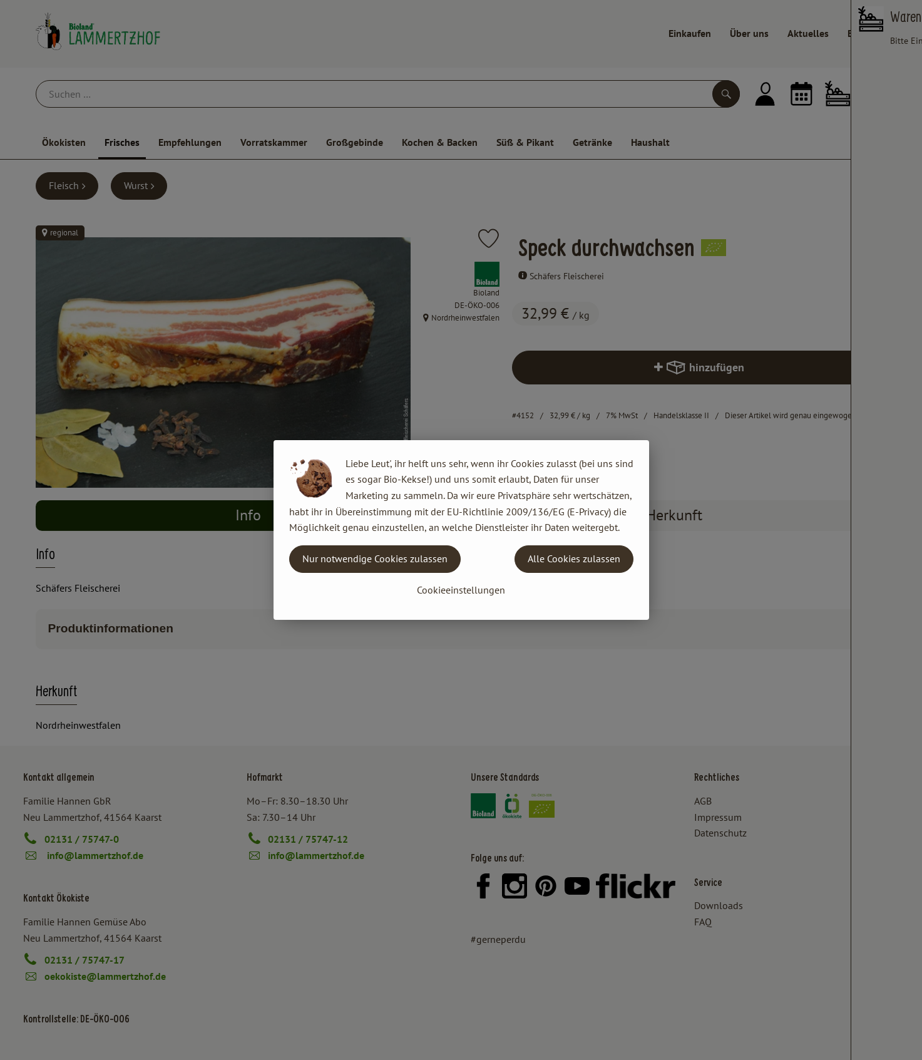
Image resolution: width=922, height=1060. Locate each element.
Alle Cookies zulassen (574, 558)
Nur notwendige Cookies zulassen (375, 558)
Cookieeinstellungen (461, 590)
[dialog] (461, 530)
